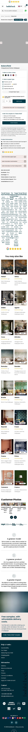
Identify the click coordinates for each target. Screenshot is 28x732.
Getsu (17, 277)
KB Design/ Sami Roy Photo (11, 510)
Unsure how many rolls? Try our (14, 107)
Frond (17, 427)
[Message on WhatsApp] (25, 10)
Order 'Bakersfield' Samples (11, 635)
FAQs (2, 671)
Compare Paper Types (14, 91)
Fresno (3, 456)
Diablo (3, 308)
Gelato (17, 397)
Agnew (17, 308)
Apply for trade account (8, 680)
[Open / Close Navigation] (2, 6)
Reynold (4, 427)
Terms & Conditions (7, 675)
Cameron (4, 487)
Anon (16, 507)
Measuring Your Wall (7, 653)
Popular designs (18, 19)
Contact (3, 678)
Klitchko (17, 337)
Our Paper (4, 650)
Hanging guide (5, 655)
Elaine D (8, 508)
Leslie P (13, 508)
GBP (20, 6)
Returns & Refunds (6, 668)
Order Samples (14, 122)
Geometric (7, 16)
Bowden (17, 366)
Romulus (4, 366)
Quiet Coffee (25, 508)
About (3, 658)
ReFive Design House (6, 509)
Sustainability (5, 648)
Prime (17, 456)
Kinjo (2, 507)
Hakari (3, 277)
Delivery (3, 666)
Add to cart (19, 101)
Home (2, 16)
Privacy (3, 673)
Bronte (3, 397)
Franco (17, 487)
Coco (3, 337)
